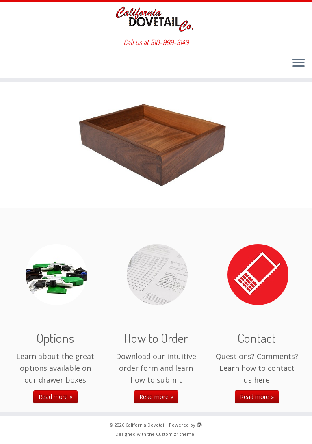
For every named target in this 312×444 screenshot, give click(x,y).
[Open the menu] (298, 63)
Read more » (55, 397)
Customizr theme (175, 434)
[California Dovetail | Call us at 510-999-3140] (156, 20)
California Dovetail (145, 425)
